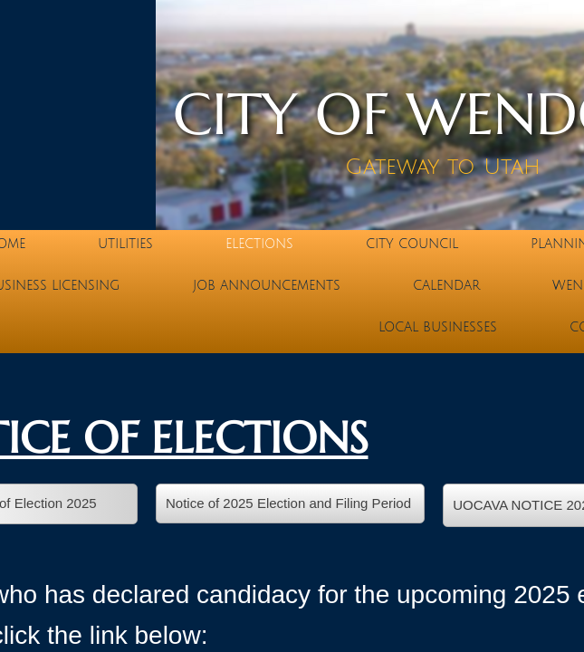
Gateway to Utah (443, 166)
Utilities (125, 244)
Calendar (446, 285)
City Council (412, 244)
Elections (259, 244)
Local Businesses (437, 327)
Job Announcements (266, 285)
